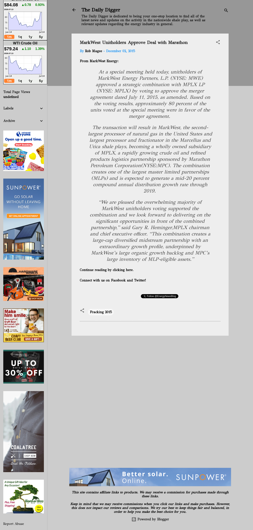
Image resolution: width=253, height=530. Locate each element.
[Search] (226, 11)
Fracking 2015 (101, 312)
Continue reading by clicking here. (106, 270)
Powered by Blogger (150, 519)
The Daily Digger (100, 10)
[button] (217, 43)
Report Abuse (13, 524)
